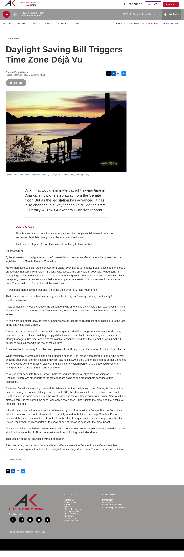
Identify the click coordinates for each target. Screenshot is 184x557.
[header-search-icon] (124, 7)
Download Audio (25, 233)
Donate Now (107, 506)
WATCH (7, 30)
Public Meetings (71, 520)
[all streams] (171, 21)
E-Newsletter (70, 525)
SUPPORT (62, 30)
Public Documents (72, 516)
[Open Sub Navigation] (13, 30)
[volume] (15, 21)
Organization (70, 509)
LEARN (47, 30)
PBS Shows (135, 7)
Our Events (69, 522)
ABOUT (78, 30)
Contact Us (69, 506)
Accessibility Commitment (113, 514)
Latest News (13, 45)
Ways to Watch (71, 527)
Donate (173, 7)
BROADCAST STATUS (127, 30)
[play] (6, 21)
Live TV (153, 7)
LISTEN (21, 30)
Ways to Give (108, 509)
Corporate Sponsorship (112, 511)
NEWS (34, 30)
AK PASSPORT (170, 30)
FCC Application (71, 518)
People (67, 513)
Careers (68, 511)
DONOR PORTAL (151, 30)
